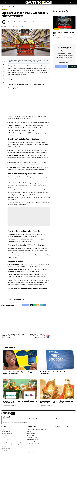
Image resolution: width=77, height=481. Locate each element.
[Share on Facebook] (8, 26)
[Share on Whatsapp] (14, 26)
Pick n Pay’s (28, 183)
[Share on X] (11, 26)
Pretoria (57, 29)
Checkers (16, 299)
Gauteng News (12, 6)
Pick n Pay (21, 299)
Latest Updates (37, 62)
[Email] (17, 26)
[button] (3, 2)
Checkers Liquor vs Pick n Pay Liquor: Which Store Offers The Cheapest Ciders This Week (56, 403)
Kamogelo (10, 22)
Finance (4, 9)
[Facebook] (61, 66)
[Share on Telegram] (3, 72)
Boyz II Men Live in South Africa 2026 (63, 33)
